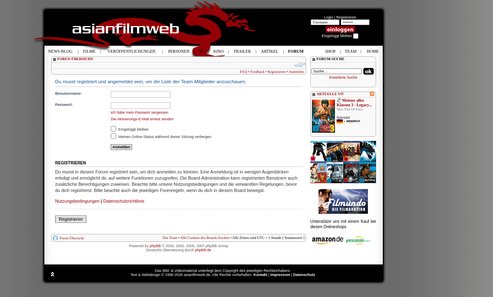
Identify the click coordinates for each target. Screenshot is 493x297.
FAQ (243, 72)
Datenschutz (304, 275)
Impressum (280, 275)
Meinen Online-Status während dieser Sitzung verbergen (161, 137)
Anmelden (297, 72)
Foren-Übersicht (72, 238)
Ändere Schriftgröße (300, 64)
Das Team (170, 238)
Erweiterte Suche (343, 77)
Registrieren (346, 17)
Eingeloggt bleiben (130, 129)
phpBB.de (203, 250)
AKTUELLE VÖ (330, 94)
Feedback (257, 72)
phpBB (155, 246)
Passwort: (64, 105)
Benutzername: (68, 93)
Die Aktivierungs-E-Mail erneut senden (142, 119)
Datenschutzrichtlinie (123, 201)
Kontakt (260, 275)
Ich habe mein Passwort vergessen (139, 112)
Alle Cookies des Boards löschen (204, 238)
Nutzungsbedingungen (77, 201)
